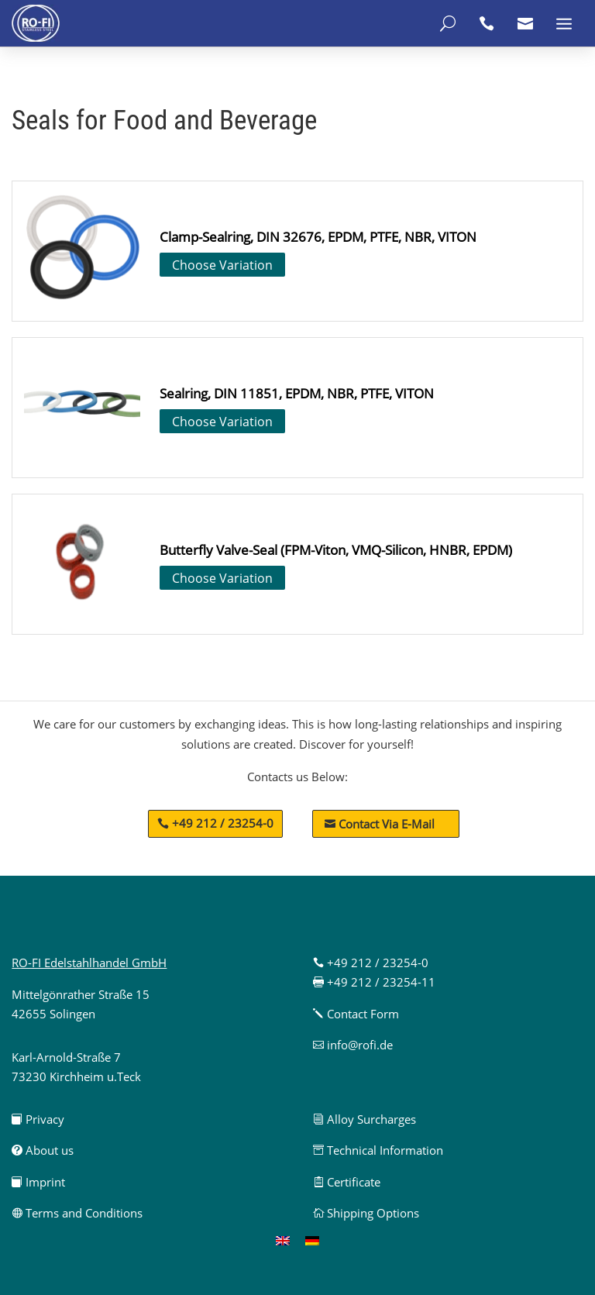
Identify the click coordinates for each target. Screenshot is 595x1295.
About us (43, 1150)
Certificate (346, 1181)
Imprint (38, 1181)
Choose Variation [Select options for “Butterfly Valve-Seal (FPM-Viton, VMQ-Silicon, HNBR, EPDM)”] (222, 578)
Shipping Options (366, 1212)
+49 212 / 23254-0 (222, 823)
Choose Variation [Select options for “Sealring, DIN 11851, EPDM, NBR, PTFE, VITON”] (222, 421)
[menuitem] (283, 1240)
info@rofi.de (353, 1044)
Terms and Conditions (77, 1212)
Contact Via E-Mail (380, 824)
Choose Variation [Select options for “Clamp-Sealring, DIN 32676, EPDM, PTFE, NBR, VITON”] (222, 265)
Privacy (38, 1119)
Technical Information (378, 1150)
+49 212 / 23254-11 (374, 981)
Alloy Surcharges (364, 1119)
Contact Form (356, 1013)
